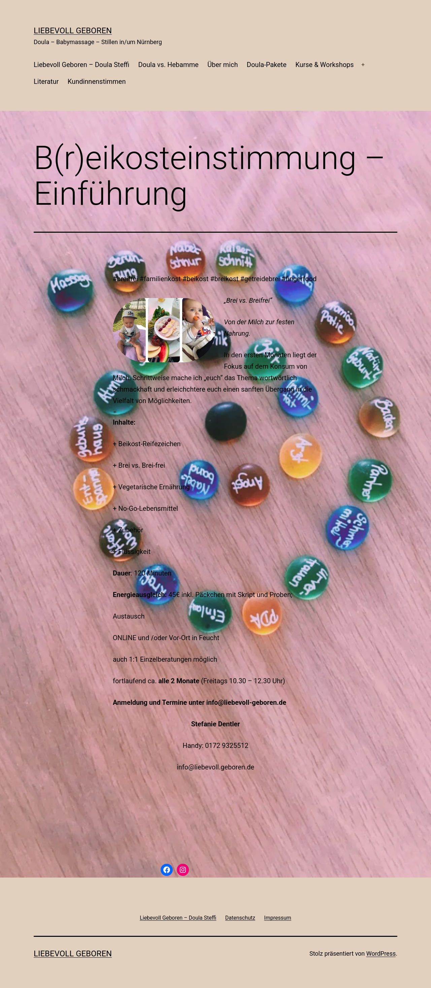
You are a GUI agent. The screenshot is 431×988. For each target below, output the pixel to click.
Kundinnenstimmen (97, 81)
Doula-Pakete (267, 65)
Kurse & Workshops (324, 65)
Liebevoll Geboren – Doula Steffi (81, 65)
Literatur (46, 81)
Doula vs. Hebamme (168, 65)
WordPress (381, 953)
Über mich (222, 65)
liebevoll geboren (73, 30)
